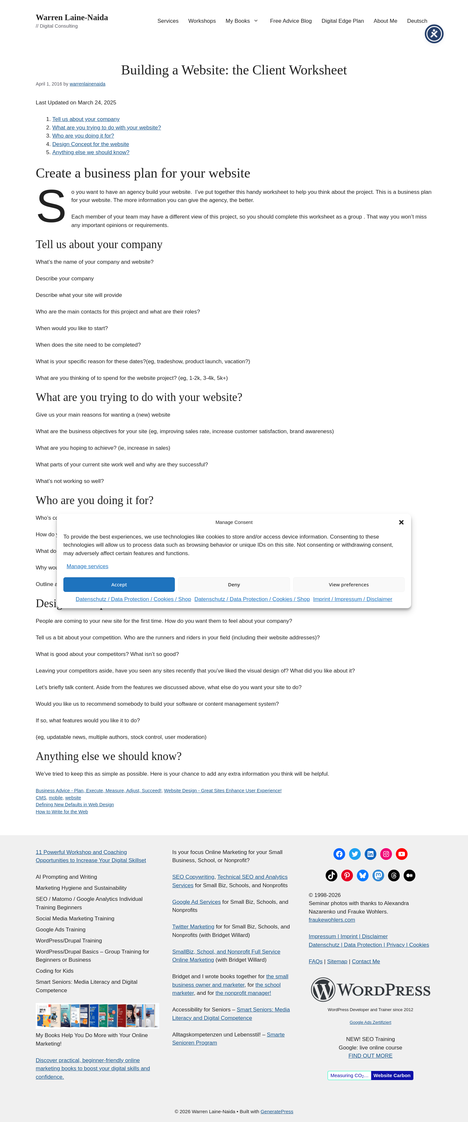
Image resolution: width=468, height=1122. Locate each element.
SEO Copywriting (193, 877)
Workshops (202, 21)
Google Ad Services (196, 902)
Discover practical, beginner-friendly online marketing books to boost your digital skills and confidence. (93, 1068)
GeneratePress (277, 1111)
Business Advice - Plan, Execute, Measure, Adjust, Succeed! (99, 790)
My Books (245, 21)
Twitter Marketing (193, 927)
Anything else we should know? (90, 152)
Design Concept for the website (90, 144)
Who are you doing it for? (83, 136)
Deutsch (417, 21)
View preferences (349, 584)
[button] (401, 522)
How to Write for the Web (62, 811)
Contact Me (366, 961)
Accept (119, 584)
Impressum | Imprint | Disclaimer (348, 936)
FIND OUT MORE (370, 1056)
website (73, 797)
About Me (385, 21)
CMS (41, 797)
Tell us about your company (86, 119)
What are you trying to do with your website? (106, 128)
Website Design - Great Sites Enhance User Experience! (223, 790)
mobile (56, 797)
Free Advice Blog (291, 21)
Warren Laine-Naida (72, 17)
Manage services (88, 566)
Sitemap (337, 961)
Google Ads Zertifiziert (370, 1022)
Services (167, 21)
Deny (234, 584)
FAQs (316, 961)
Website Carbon (391, 1075)
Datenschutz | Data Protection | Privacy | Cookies (369, 945)
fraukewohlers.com (332, 920)
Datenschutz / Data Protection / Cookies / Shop (133, 599)
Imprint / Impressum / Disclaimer (352, 599)
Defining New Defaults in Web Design (75, 804)
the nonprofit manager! (243, 993)
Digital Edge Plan (342, 21)
